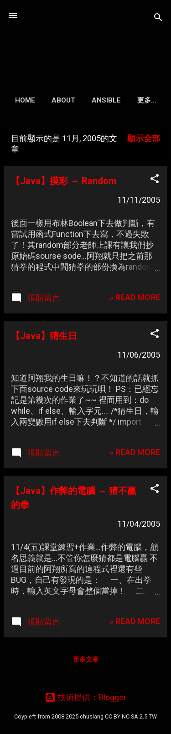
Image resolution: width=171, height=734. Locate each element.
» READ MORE (134, 297)
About (63, 100)
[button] (154, 180)
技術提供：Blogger (85, 697)
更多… (146, 100)
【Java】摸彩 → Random (63, 180)
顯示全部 (143, 138)
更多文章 (85, 659)
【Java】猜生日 (44, 335)
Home (25, 100)
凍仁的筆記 (85, 38)
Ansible (106, 100)
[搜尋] (158, 18)
